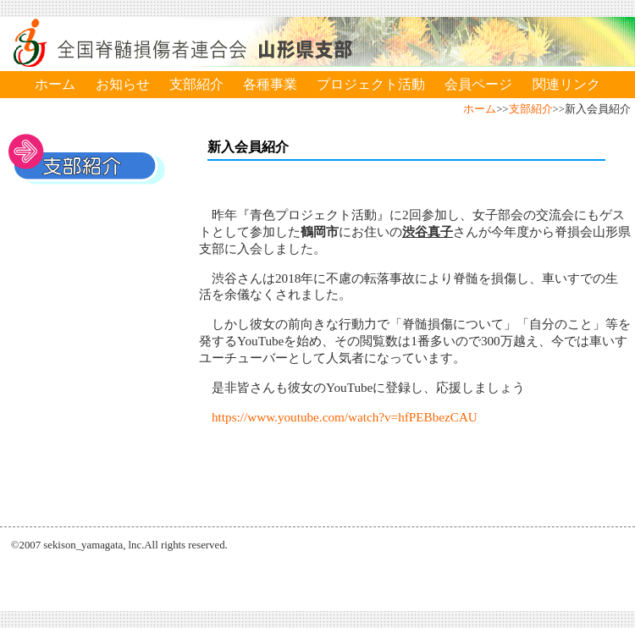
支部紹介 (196, 84)
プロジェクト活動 (371, 84)
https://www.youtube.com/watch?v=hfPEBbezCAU (345, 417)
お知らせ (123, 84)
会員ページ (478, 84)
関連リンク (566, 84)
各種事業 (270, 84)
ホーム (55, 84)
